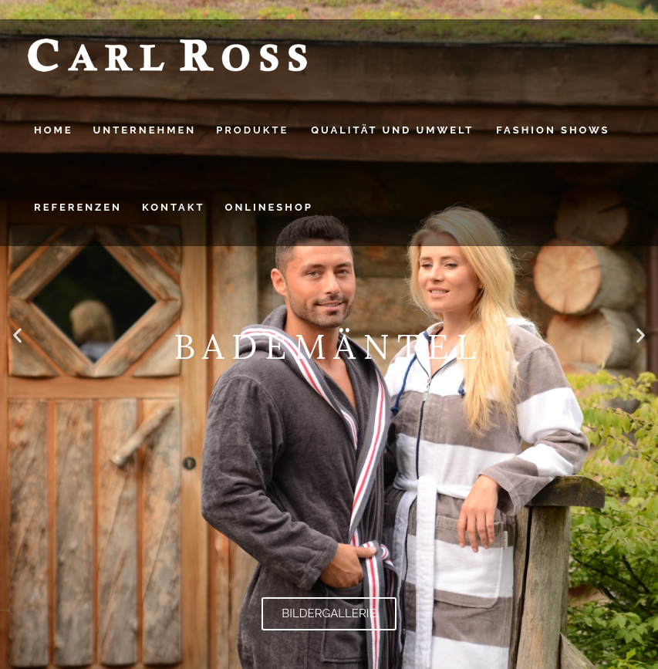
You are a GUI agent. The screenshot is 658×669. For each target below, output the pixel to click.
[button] (17, 334)
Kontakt (173, 207)
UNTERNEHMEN (145, 130)
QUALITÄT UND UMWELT (392, 130)
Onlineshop (269, 207)
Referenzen (78, 207)
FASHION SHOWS (552, 130)
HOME (53, 130)
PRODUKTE (252, 130)
